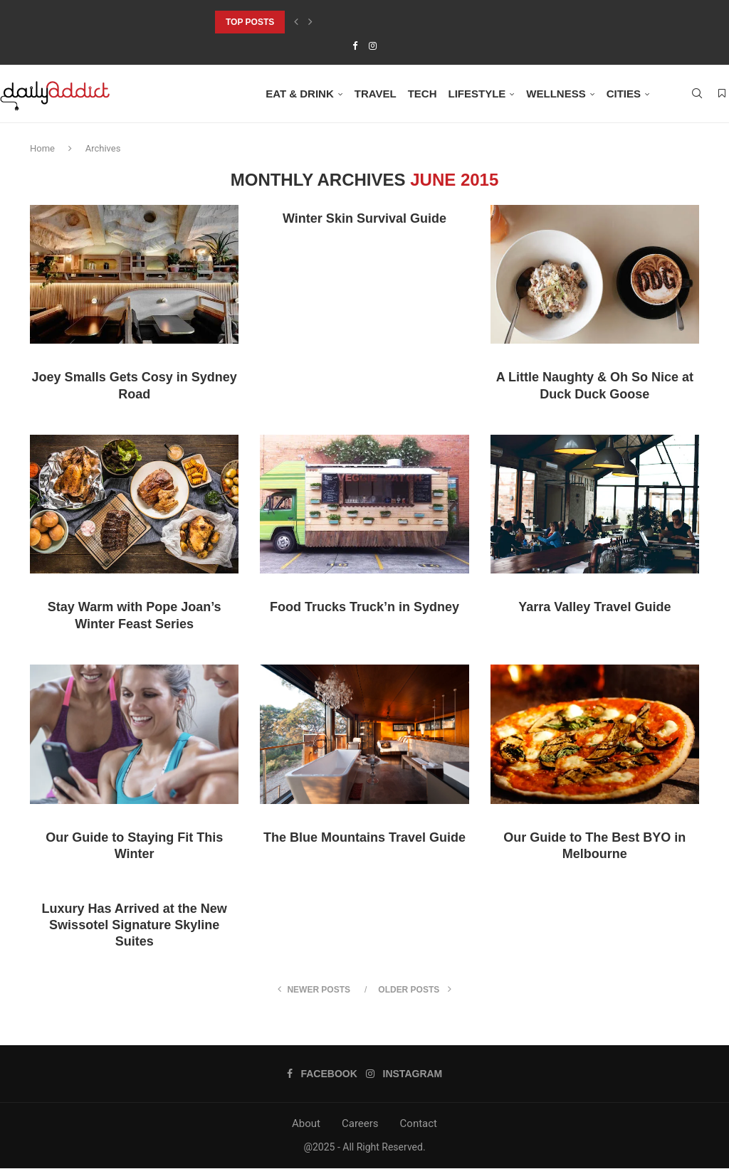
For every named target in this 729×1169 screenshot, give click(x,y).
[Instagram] (373, 46)
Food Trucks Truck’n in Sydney (364, 608)
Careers (360, 1123)
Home (42, 148)
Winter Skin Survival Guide (364, 218)
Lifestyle (476, 94)
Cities (624, 94)
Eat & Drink (300, 94)
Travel (376, 94)
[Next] (310, 22)
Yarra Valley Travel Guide (594, 608)
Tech (422, 94)
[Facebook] (354, 46)
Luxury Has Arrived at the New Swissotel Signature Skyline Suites (133, 925)
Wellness (555, 94)
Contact (418, 1123)
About (306, 1123)
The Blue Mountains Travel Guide (364, 837)
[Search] (697, 93)
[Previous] (296, 22)
